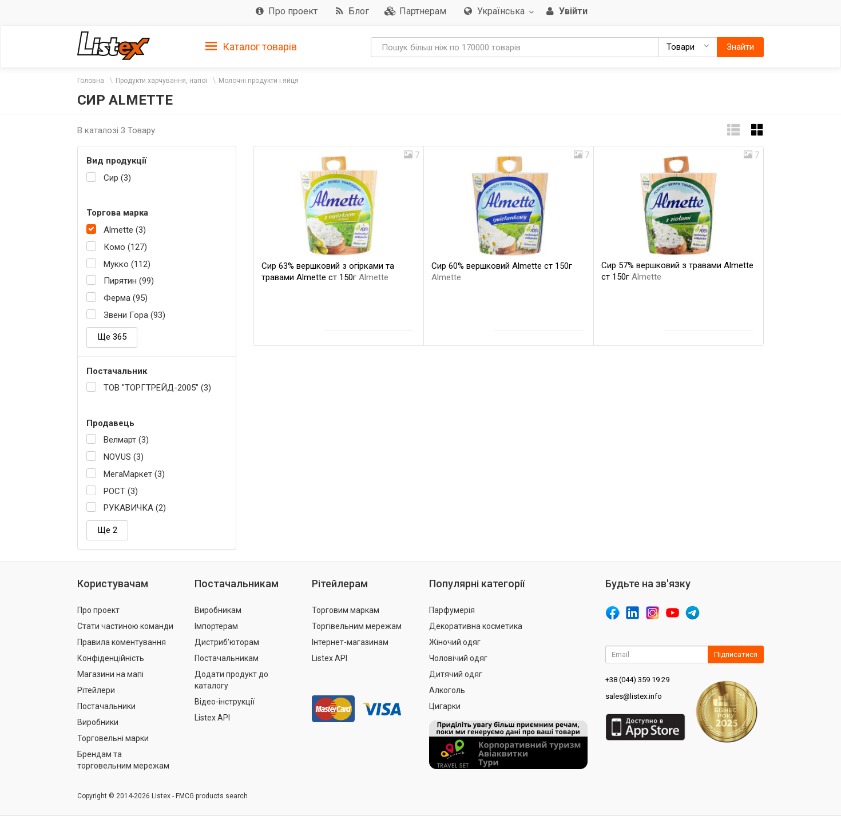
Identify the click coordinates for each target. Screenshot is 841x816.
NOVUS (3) (124, 457)
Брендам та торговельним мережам (123, 760)
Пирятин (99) (129, 281)
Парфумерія (452, 610)
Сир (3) (117, 178)
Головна (90, 81)
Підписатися (735, 654)
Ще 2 (107, 530)
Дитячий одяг (455, 674)
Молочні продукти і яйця (259, 81)
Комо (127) (125, 247)
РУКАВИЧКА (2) (135, 508)
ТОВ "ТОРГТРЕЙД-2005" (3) (157, 388)
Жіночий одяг (455, 642)
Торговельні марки (113, 738)
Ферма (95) (126, 298)
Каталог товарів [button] (251, 46)
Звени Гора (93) (134, 315)
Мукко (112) (127, 264)
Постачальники (106, 706)
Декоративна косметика (475, 626)
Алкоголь (447, 690)
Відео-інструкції (225, 701)
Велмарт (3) (126, 440)
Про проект (98, 610)
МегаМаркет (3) (134, 474)
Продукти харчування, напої (161, 81)
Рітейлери (96, 690)
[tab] (251, 46)
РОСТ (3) (121, 491)
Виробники (97, 722)
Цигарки (445, 706)
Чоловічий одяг (458, 658)
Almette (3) (125, 230)
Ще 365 (111, 337)
